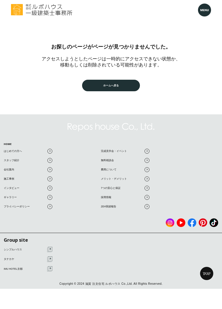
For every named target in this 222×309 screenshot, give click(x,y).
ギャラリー (28, 200)
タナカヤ (28, 262)
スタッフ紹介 (28, 163)
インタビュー (28, 190)
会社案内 (28, 172)
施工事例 (28, 181)
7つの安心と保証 (125, 190)
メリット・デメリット (125, 181)
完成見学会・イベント (125, 153)
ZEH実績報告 (125, 209)
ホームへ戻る (111, 85)
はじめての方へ (28, 153)
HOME (9, 145)
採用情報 (125, 200)
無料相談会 (125, 163)
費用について (125, 172)
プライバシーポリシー (28, 209)
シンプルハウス (28, 252)
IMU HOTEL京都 (28, 271)
